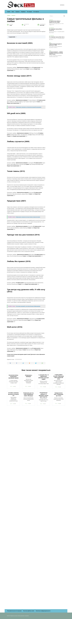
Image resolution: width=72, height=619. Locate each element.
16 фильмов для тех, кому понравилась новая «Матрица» (28, 596)
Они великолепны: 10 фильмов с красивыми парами (13, 578)
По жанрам (29, 11)
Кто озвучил (36, 11)
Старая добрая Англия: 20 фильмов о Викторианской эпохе (58, 578)
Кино (13, 11)
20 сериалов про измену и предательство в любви (54, 22)
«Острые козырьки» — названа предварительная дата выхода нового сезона (56, 53)
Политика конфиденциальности (43, 610)
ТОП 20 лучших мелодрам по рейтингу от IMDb (55, 44)
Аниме (8, 11)
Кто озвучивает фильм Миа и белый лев (55, 30)
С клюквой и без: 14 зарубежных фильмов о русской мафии (43, 578)
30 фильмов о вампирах (28, 577)
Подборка (23, 11)
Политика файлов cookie (28, 610)
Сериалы (17, 11)
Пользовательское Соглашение (14, 610)
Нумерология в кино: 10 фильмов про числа (58, 596)
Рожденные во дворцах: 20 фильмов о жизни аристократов (43, 596)
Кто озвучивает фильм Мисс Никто (57, 37)
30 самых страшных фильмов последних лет (13, 596)
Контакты (62, 4)
